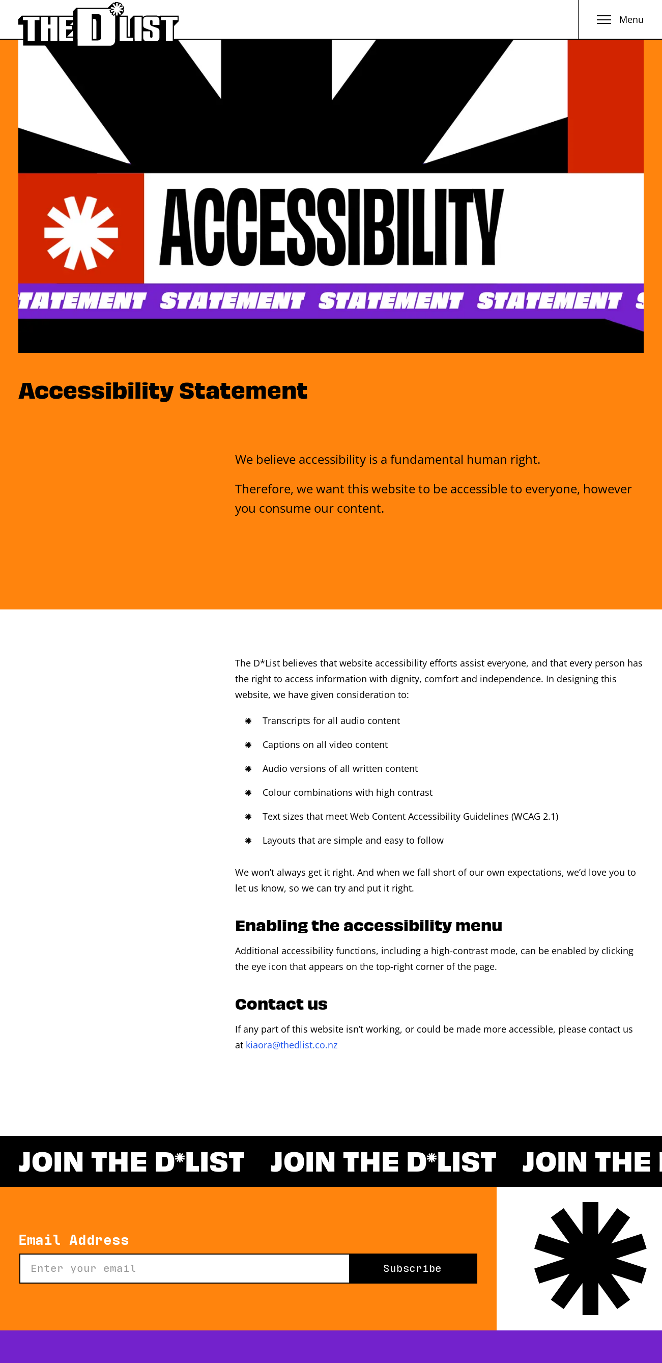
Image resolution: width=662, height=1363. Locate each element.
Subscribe (412, 1268)
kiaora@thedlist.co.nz (291, 1045)
